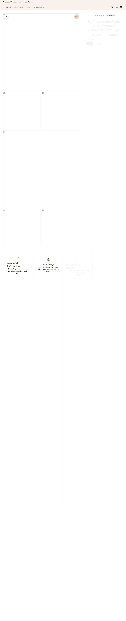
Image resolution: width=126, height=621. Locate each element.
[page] (31, 2)
